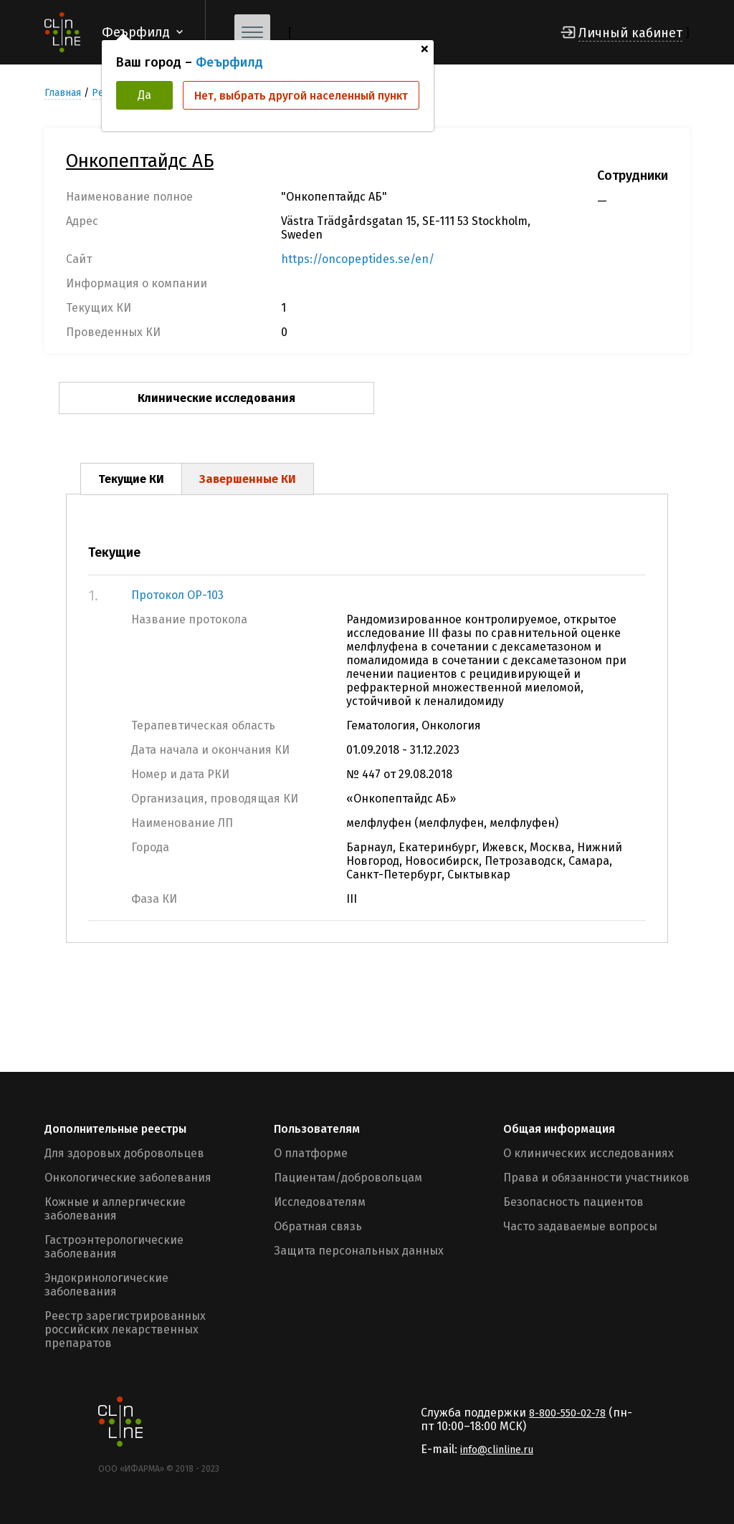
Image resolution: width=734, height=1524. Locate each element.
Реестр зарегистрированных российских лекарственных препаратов (125, 1329)
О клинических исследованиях (588, 1153)
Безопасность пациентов (573, 1202)
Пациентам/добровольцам (348, 1177)
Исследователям (320, 1202)
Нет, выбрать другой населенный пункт (301, 95)
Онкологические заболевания (127, 1177)
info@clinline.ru (496, 1450)
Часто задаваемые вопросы (580, 1226)
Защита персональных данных (359, 1250)
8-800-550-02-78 (567, 1413)
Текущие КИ (131, 479)
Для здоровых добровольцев (124, 1153)
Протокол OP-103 (177, 595)
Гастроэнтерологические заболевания (114, 1246)
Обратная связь (318, 1226)
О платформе (311, 1153)
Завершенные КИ (247, 479)
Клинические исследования (216, 398)
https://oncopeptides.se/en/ (357, 259)
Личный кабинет (630, 33)
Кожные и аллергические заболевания (115, 1208)
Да (144, 95)
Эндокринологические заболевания (106, 1284)
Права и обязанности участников (596, 1177)
